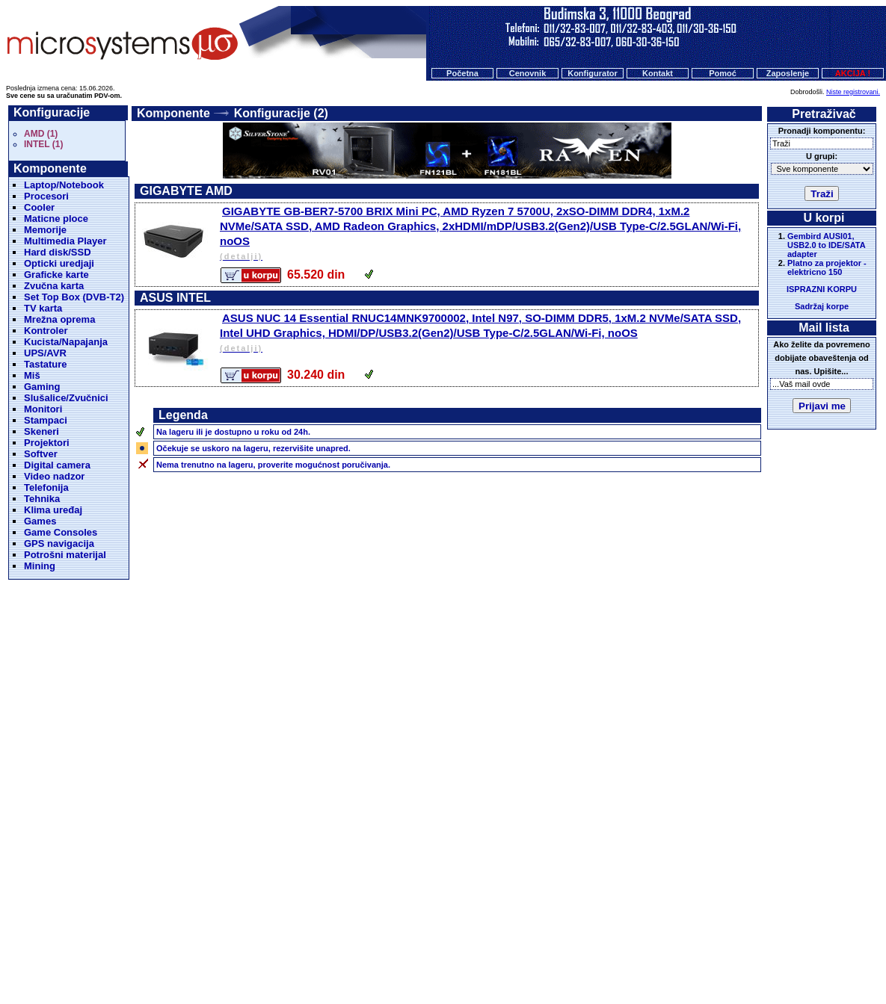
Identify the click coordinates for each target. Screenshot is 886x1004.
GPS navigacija (59, 543)
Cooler (39, 207)
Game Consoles (60, 532)
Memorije (45, 229)
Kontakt (657, 73)
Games (40, 521)
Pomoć (722, 73)
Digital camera (57, 465)
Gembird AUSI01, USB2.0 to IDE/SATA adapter (826, 245)
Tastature (45, 364)
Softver (41, 453)
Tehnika (42, 498)
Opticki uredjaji (59, 263)
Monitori (43, 409)
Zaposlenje (787, 73)
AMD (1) (41, 133)
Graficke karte (56, 274)
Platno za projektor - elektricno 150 (827, 267)
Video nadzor (54, 476)
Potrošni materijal (65, 554)
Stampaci (45, 420)
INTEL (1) (43, 144)
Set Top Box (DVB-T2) (74, 297)
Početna (462, 73)
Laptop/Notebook (64, 184)
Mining (39, 565)
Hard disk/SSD (57, 252)
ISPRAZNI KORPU (822, 289)
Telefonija (46, 487)
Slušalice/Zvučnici (66, 397)
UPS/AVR (45, 353)
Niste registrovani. (853, 92)
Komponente (173, 113)
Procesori (46, 196)
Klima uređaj (53, 509)
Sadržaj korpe (822, 306)
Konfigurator (592, 73)
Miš (32, 375)
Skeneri (41, 431)
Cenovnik (528, 73)
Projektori (47, 442)
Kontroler (46, 330)
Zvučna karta (54, 285)
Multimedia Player (65, 241)
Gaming (42, 386)
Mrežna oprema (59, 319)
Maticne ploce (56, 218)
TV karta (43, 308)
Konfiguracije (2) (281, 113)
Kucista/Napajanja (66, 341)
